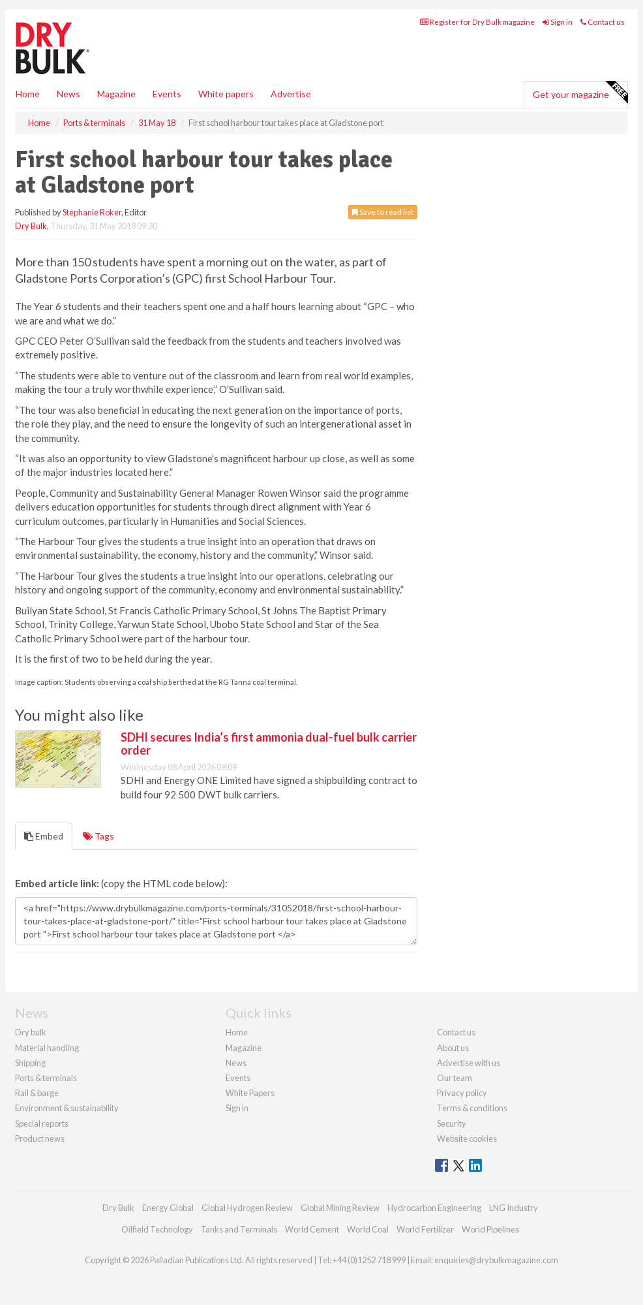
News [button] (68, 93)
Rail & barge (37, 1093)
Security (451, 1123)
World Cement (312, 1229)
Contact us (602, 22)
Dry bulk (30, 1032)
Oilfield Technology (157, 1229)
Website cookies (467, 1138)
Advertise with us (468, 1063)
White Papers (250, 1093)
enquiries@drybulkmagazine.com (496, 1260)
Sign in (558, 22)
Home (28, 93)
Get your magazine (580, 93)
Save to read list (382, 212)
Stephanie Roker (92, 212)
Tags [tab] (98, 835)
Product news (40, 1138)
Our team (454, 1078)
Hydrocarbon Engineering (434, 1208)
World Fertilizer (425, 1229)
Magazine (116, 93)
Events (167, 93)
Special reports (41, 1123)
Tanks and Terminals (239, 1229)
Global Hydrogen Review (247, 1208)
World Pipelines (490, 1229)
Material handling (47, 1048)
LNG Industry (513, 1208)
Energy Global (168, 1208)
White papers (226, 93)
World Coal (368, 1229)
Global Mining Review (340, 1208)
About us (453, 1048)
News (236, 1063)
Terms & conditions (472, 1108)
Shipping (30, 1063)
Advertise (291, 93)
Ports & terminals (46, 1078)
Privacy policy (462, 1093)
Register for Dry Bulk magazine (477, 22)
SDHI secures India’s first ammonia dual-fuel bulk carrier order (269, 743)
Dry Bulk (31, 226)
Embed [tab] (43, 835)
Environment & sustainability (67, 1108)
